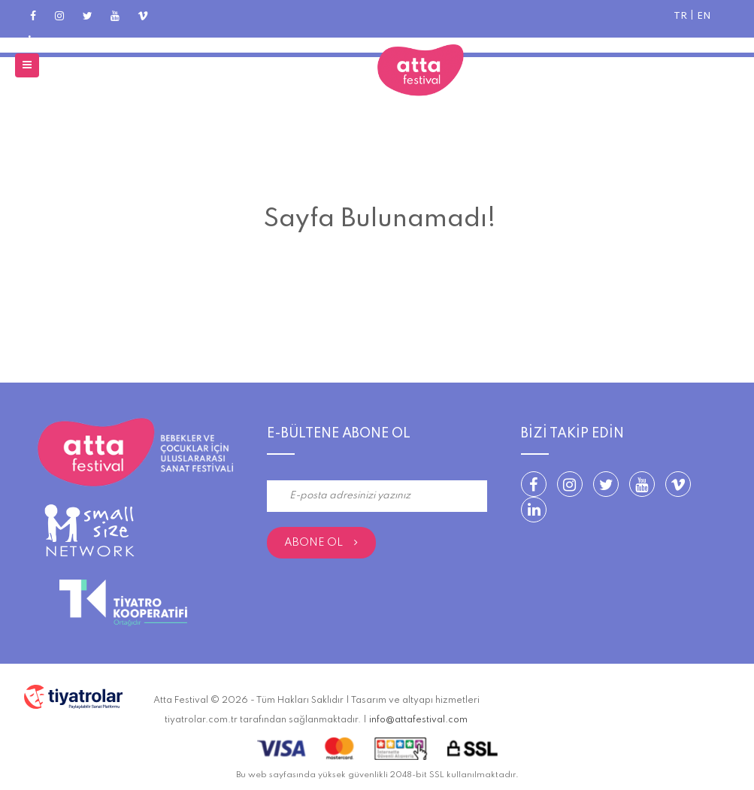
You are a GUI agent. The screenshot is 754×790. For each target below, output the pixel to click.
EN (704, 16)
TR (680, 16)
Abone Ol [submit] (321, 542)
